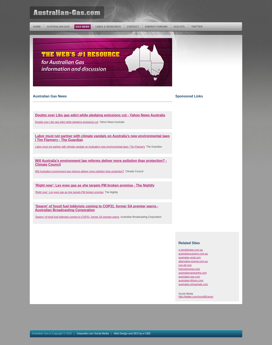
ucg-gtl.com (185, 265)
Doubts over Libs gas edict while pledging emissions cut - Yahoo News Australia (100, 115)
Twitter (197, 27)
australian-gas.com (189, 276)
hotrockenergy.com (189, 269)
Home (37, 27)
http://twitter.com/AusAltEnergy (195, 296)
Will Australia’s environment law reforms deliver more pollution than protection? (79, 171)
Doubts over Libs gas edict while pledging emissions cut (66, 122)
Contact (133, 27)
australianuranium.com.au (193, 253)
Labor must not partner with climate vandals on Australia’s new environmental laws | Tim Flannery (90, 146)
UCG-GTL (180, 27)
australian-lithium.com (190, 280)
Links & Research (108, 27)
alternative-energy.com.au (193, 261)
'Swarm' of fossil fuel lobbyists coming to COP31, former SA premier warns (77, 216)
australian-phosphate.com (193, 284)
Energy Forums (156, 27)
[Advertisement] (207, 64)
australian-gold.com (189, 257)
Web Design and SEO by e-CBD (132, 333)
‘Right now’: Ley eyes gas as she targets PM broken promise (69, 192)
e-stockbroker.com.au (190, 249)
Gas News (83, 27)
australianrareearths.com (192, 272)
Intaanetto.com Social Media (93, 333)
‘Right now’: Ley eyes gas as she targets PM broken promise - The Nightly (94, 185)
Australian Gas (58, 27)
